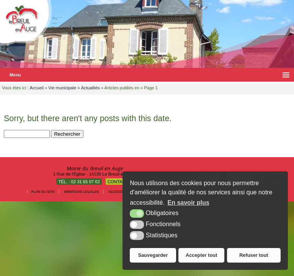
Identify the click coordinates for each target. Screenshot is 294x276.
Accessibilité (121, 192)
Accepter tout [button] (201, 255)
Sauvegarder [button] (153, 255)
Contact (118, 181)
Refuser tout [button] (253, 255)
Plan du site (43, 192)
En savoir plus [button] (188, 202)
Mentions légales (81, 192)
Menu (15, 74)
